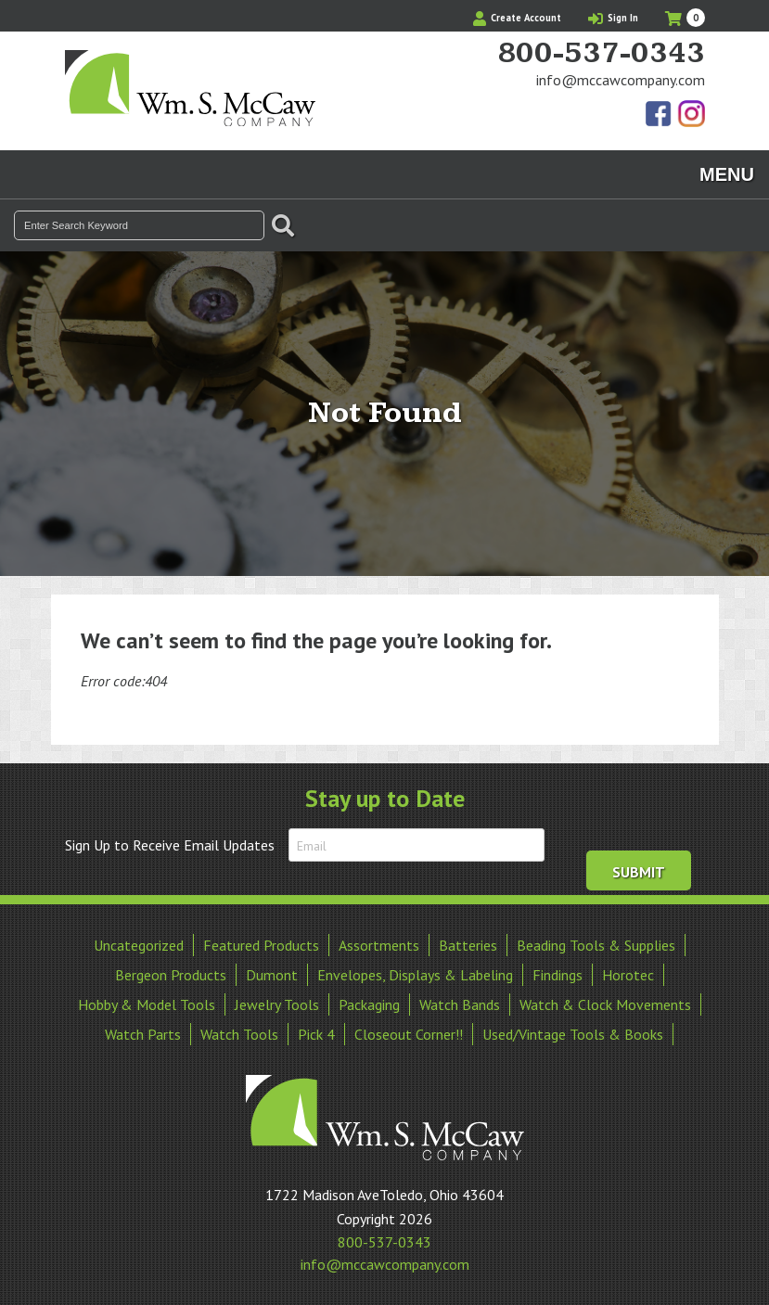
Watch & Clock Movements (605, 1004)
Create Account (517, 17)
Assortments (379, 945)
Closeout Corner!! (408, 1034)
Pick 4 (316, 1034)
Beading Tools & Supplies (596, 945)
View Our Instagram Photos (691, 115)
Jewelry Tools (277, 1004)
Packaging (369, 1004)
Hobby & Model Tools (146, 1004)
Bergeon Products (170, 975)
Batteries (468, 945)
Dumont (272, 975)
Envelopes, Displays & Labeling (415, 975)
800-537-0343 (601, 54)
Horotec (628, 975)
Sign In (613, 17)
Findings (557, 975)
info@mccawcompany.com (620, 79)
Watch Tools (239, 1034)
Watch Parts (143, 1034)
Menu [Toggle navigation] (726, 174)
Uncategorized (139, 945)
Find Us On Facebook (659, 115)
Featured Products (261, 945)
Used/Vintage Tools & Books (572, 1034)
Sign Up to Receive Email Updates (170, 845)
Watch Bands (459, 1004)
